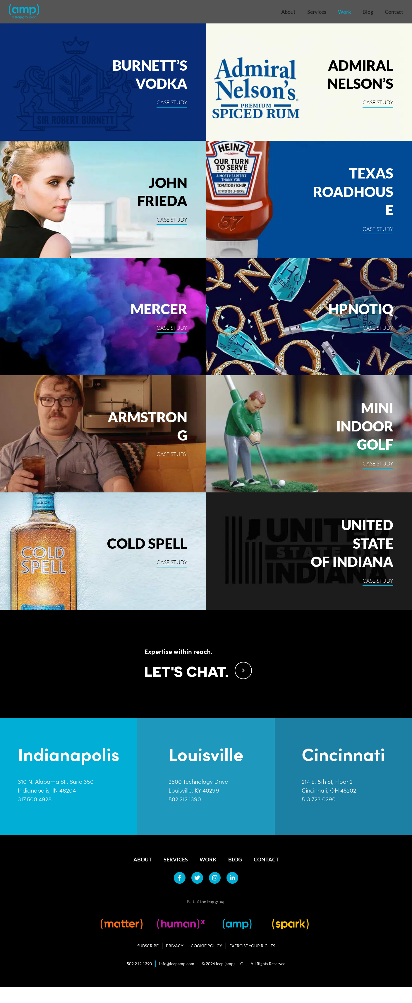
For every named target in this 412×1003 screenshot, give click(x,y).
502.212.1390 (185, 815)
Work (344, 11)
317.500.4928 (35, 815)
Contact (394, 11)
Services (316, 11)
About (288, 11)
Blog (368, 11)
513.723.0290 (319, 815)
